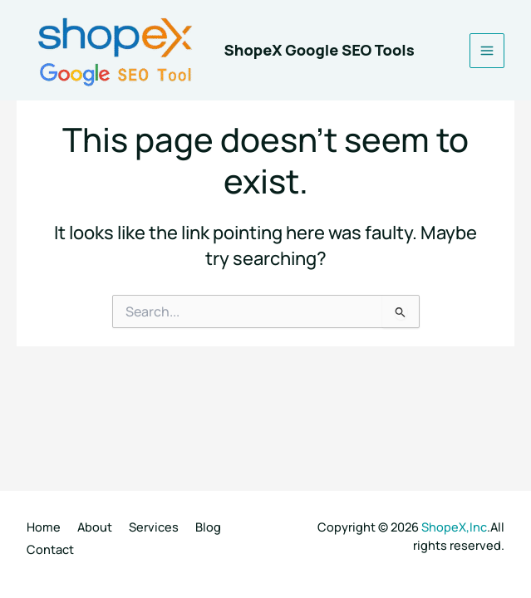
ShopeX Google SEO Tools (319, 50)
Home (44, 526)
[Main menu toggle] (487, 50)
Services (154, 526)
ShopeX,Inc (454, 526)
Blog (208, 526)
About (94, 526)
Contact (50, 549)
